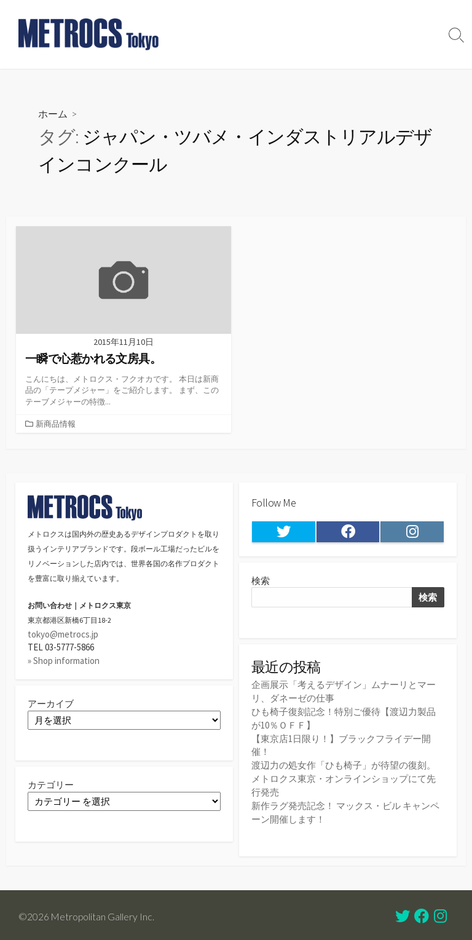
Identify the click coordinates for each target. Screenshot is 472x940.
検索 (260, 581)
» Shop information (64, 660)
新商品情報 (56, 424)
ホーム (53, 113)
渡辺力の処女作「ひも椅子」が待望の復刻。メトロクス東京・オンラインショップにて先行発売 (343, 776)
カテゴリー (51, 785)
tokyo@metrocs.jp (63, 634)
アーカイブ (51, 704)
